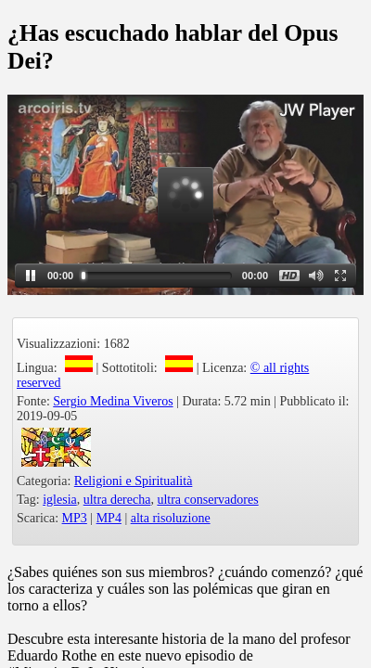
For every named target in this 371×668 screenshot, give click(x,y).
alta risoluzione (171, 518)
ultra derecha (117, 500)
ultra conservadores (207, 500)
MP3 (74, 518)
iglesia (60, 500)
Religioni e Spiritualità (133, 481)
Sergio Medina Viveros (113, 401)
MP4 (109, 518)
